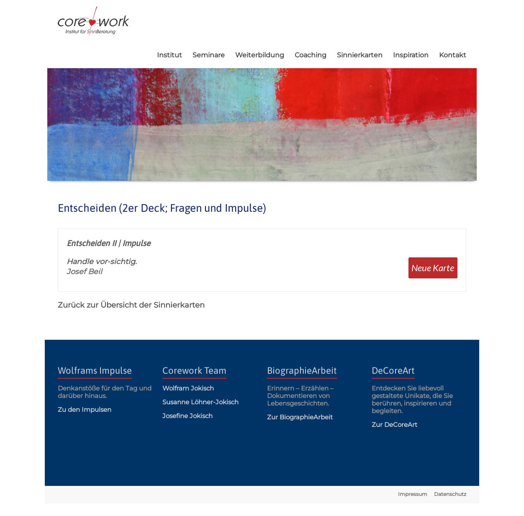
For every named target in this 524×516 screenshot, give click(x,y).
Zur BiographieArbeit (300, 417)
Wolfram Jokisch (188, 388)
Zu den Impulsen (84, 409)
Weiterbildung (259, 55)
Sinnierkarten (360, 55)
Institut (169, 55)
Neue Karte (432, 267)
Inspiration (411, 55)
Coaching (310, 55)
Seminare (209, 55)
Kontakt (452, 55)
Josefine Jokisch (187, 416)
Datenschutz (450, 494)
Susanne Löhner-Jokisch (200, 402)
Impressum (412, 494)
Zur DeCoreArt (394, 425)
